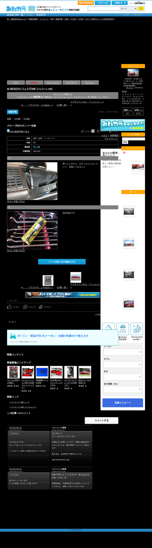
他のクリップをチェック (133, 186)
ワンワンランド (15, 428)
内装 (66, 19)
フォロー (128, 111)
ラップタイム (71, 82)
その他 (73, 19)
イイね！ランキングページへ (106, 314)
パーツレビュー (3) (24, 97)
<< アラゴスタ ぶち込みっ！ (37, 105)
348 (52, 19)
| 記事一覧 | (62, 105)
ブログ (16, 82)
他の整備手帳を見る (18, 131)
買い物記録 (92, 97)
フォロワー (139, 111)
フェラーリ (44, 19)
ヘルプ (131, 3)
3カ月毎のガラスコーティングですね (56, 382)
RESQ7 (124, 91)
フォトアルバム (53, 82)
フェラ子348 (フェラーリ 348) (139, 231)
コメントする (101, 420)
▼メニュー (90, 82)
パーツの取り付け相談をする (61, 262)
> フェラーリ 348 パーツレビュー (23, 407)
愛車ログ (68, 94)
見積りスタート (122, 402)
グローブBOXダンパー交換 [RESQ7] (99, 19)
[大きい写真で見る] (16, 201)
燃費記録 (48, 97)
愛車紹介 (34, 82)
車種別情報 (33, 19)
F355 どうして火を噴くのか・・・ (127, 158)
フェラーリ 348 (44, 89)
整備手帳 (59, 19)
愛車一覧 (139, 319)
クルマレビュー (80, 97)
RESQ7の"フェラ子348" (23, 88)
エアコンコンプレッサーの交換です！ (70, 382)
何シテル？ (130, 88)
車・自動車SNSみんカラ (17, 19)
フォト (69, 97)
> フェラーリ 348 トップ (19, 402)
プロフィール (58, 94)
